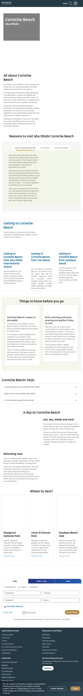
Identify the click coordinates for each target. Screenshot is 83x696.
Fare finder (45, 647)
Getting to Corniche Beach (18, 225)
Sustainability (6, 653)
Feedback (48, 668)
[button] (65, 3)
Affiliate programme (8, 677)
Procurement (6, 674)
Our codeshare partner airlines (12, 647)
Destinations (46, 638)
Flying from (9, 593)
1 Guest (22, 587)
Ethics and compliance (9, 650)
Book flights (46, 635)
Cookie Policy (22, 688)
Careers (4, 641)
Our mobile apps (7, 671)
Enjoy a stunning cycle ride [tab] (25, 148)
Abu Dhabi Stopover (48, 653)
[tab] (15, 581)
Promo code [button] (8, 612)
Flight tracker (46, 644)
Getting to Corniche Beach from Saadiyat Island (68, 258)
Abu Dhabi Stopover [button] (15, 606)
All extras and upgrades (9, 662)
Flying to (47, 593)
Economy (33, 587)
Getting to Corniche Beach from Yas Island (40, 257)
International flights (48, 641)
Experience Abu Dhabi (49, 650)
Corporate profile (7, 635)
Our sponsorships (7, 644)
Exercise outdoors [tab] (61, 148)
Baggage (5, 665)
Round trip (9, 587)
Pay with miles (31, 612)
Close (75, 688)
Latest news (6, 638)
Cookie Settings (57, 688)
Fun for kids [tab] (45, 148)
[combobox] (10, 587)
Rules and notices (7, 680)
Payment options (7, 668)
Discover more (9, 556)
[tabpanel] (41, 178)
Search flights (72, 612)
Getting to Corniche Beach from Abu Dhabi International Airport (13, 260)
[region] (41, 688)
